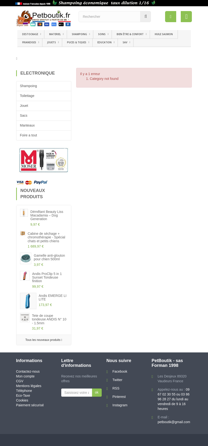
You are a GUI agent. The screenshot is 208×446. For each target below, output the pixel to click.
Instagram (120, 405)
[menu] (170, 16)
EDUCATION (104, 42)
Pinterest (119, 397)
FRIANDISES (29, 42)
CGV (19, 381)
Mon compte (25, 376)
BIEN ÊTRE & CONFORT (130, 34)
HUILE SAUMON (164, 34)
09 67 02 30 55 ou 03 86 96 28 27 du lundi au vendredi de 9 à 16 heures (173, 399)
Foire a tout (28, 135)
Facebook (120, 371)
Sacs (23, 115)
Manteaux (27, 125)
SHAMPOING (79, 34)
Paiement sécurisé (30, 405)
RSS (116, 388)
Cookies (22, 400)
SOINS (102, 34)
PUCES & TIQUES (76, 42)
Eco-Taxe (23, 395)
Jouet (24, 106)
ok (97, 392)
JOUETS (51, 42)
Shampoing (28, 86)
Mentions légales (28, 386)
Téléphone (24, 391)
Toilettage (27, 96)
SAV (125, 42)
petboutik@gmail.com (174, 422)
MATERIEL (55, 34)
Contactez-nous (28, 371)
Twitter (117, 380)
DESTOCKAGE (30, 34)
